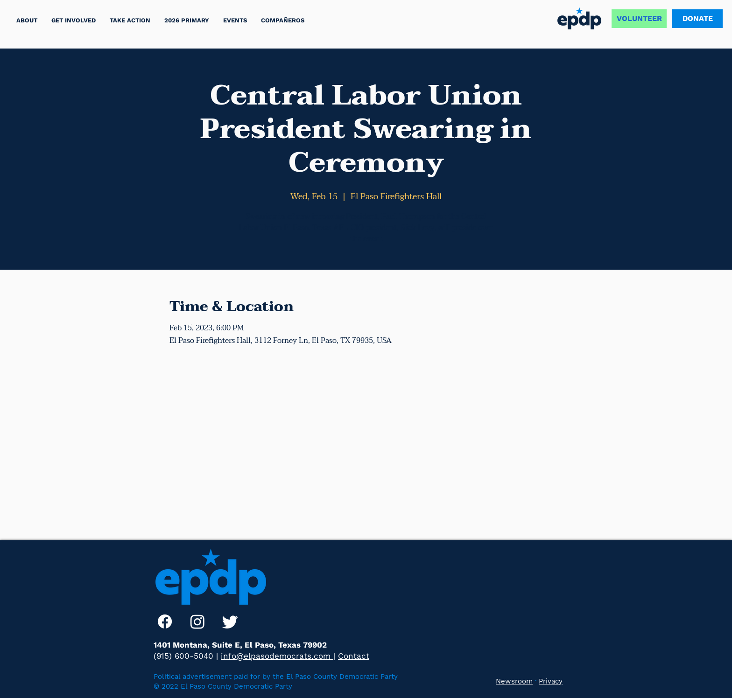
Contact (353, 656)
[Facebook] (164, 621)
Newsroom (514, 681)
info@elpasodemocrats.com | (278, 656)
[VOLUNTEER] (639, 18)
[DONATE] (697, 18)
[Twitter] (230, 621)
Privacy (551, 681)
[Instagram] (197, 621)
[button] (130, 20)
